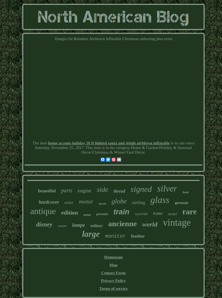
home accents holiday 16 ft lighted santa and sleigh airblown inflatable (109, 143)
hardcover (49, 202)
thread (119, 191)
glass (159, 200)
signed (141, 188)
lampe (78, 225)
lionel (185, 192)
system (141, 214)
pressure (102, 214)
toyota (102, 203)
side (102, 189)
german (181, 202)
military (97, 226)
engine (85, 190)
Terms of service (113, 288)
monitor (115, 236)
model (172, 214)
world (149, 224)
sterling (138, 202)
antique (43, 211)
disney (44, 224)
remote (62, 226)
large (90, 234)
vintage (177, 222)
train (122, 212)
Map (113, 265)
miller (69, 203)
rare (189, 211)
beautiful (47, 190)
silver (167, 188)
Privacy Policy (113, 280)
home (158, 214)
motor (86, 201)
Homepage (113, 257)
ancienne (122, 223)
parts (66, 190)
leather (138, 236)
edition (69, 212)
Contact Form (113, 273)
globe (119, 201)
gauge (87, 214)
